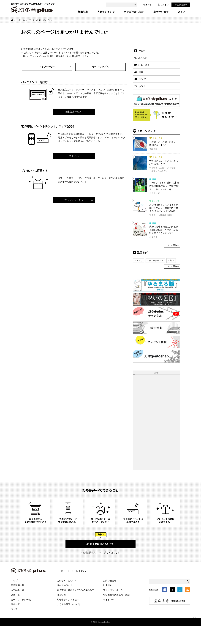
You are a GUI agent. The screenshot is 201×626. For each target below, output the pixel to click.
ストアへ (74, 156)
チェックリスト (156, 260)
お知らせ (143, 86)
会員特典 (61, 595)
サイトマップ (109, 599)
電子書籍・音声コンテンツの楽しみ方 (75, 590)
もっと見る (172, 245)
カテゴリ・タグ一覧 (21, 599)
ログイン (163, 4)
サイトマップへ (100, 66)
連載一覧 (15, 595)
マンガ (142, 79)
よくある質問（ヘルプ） (69, 604)
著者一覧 (15, 604)
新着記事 (83, 12)
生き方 (142, 51)
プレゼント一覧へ (73, 200)
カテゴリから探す (134, 12)
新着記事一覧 (17, 585)
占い (172, 260)
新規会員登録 (181, 4)
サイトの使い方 (64, 585)
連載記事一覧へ (73, 111)
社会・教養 (144, 65)
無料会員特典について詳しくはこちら (101, 552)
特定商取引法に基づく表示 (116, 595)
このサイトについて (67, 580)
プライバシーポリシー (114, 590)
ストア (181, 12)
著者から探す (160, 12)
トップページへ (47, 66)
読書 (141, 72)
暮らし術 (142, 58)
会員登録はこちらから (100, 543)
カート (147, 4)
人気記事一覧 (17, 590)
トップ (14, 580)
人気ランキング (106, 12)
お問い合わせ (109, 580)
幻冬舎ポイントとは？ (68, 599)
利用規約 (107, 585)
